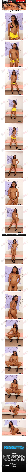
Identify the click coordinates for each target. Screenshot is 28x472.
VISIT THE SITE (20, 1)
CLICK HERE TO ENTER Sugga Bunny (14, 234)
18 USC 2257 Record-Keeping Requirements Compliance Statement (14, 466)
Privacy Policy (14, 464)
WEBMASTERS (14, 453)
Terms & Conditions (14, 463)
